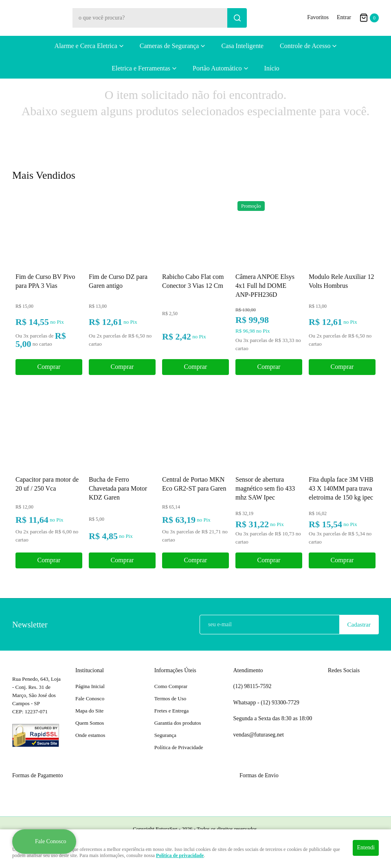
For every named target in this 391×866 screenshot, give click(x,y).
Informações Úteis (175, 670)
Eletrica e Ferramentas (141, 68)
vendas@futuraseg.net (258, 735)
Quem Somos (89, 723)
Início (271, 68)
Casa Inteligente (242, 45)
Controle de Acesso (305, 45)
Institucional (89, 670)
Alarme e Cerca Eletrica (86, 45)
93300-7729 (281, 703)
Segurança (165, 735)
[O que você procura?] (237, 18)
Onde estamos (90, 735)
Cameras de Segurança (169, 45)
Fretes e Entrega (171, 711)
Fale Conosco (89, 698)
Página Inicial (90, 686)
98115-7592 (252, 686)
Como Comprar (170, 686)
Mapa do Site (89, 711)
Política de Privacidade (178, 747)
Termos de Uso (170, 698)
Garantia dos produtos (177, 723)
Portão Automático (217, 68)
